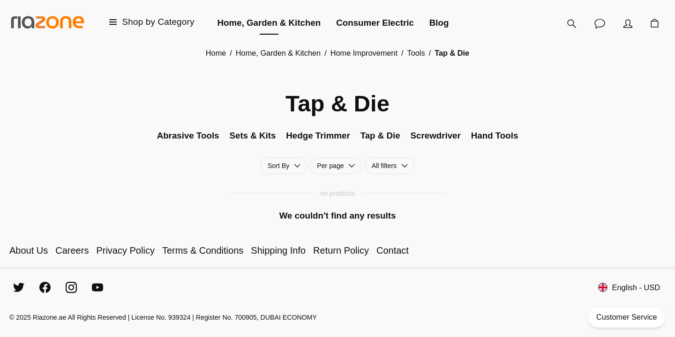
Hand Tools (494, 135)
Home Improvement (364, 53)
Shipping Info (278, 250)
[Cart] (655, 23)
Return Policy (341, 250)
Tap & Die (380, 135)
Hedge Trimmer (318, 135)
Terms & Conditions (202, 250)
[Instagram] (71, 287)
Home (216, 53)
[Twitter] (18, 287)
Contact (392, 250)
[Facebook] (45, 287)
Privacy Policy (125, 250)
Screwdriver (436, 135)
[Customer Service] (600, 23)
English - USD (629, 287)
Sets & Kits (252, 135)
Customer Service (627, 317)
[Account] (628, 23)
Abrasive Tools (188, 135)
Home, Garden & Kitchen (278, 53)
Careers (72, 250)
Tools (416, 53)
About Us (28, 250)
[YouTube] (97, 287)
